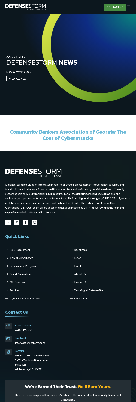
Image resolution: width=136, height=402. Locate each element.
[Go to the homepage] (33, 172)
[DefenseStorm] (25, 7)
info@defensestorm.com (30, 342)
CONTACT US (115, 6)
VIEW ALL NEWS (18, 78)
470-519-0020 (24, 330)
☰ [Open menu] (129, 7)
